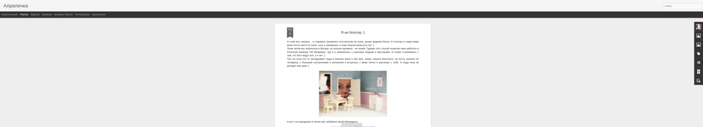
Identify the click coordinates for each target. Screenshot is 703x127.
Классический (10, 14)
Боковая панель (63, 14)
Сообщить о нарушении (377, 125)
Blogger (362, 125)
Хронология (98, 14)
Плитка (24, 14)
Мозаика (47, 14)
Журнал (35, 14)
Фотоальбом (82, 14)
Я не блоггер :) (353, 18)
